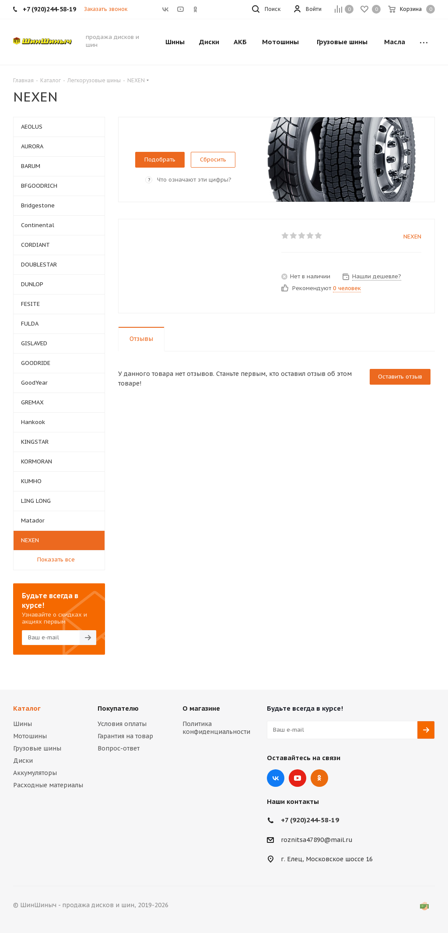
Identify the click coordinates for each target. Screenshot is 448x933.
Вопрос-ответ (119, 748)
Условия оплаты (122, 724)
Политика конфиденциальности (216, 728)
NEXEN (412, 236)
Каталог (27, 708)
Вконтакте (275, 778)
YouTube (297, 778)
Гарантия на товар (125, 736)
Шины (22, 724)
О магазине (201, 708)
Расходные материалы (48, 785)
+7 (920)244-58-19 (310, 820)
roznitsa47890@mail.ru (317, 840)
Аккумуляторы (35, 773)
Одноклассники (319, 778)
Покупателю (118, 708)
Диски (23, 761)
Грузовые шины (37, 748)
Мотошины (30, 736)
